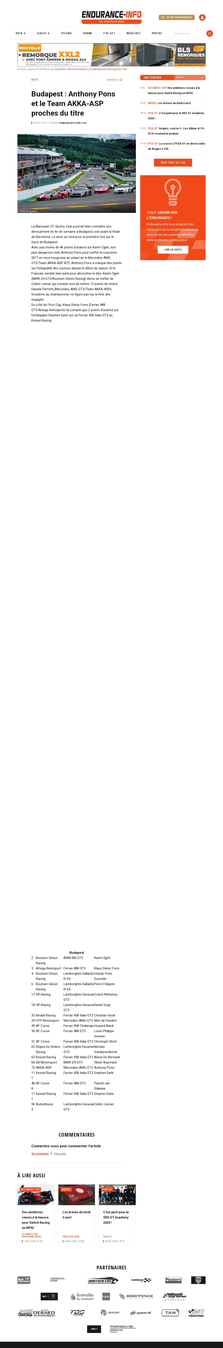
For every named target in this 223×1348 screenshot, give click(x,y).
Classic (47, 33)
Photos (153, 33)
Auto (25, 33)
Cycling (69, 33)
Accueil (22, 69)
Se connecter (40, 1153)
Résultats (132, 33)
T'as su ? (109, 33)
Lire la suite (173, 249)
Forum (88, 33)
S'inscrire (60, 1153)
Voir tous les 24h (173, 162)
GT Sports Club (44, 69)
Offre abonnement (177, 17)
